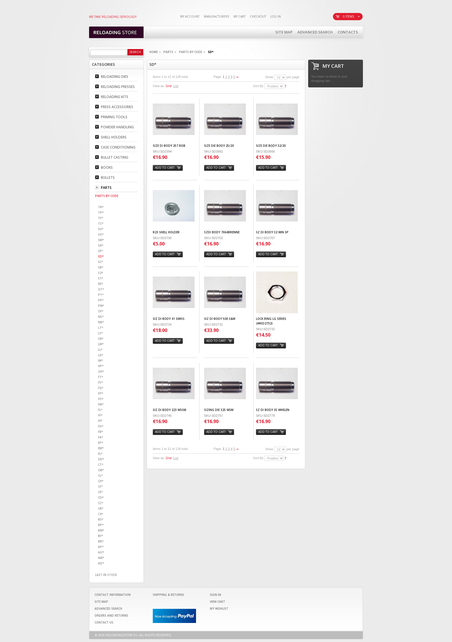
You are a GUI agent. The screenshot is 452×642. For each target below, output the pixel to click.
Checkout (258, 16)
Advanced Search (315, 32)
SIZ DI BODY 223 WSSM (169, 410)
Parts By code (190, 52)
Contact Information (113, 595)
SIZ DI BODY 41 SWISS (168, 319)
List (175, 86)
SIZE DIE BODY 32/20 (271, 146)
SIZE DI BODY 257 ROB (169, 146)
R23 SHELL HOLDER (166, 232)
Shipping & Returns (168, 595)
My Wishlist (219, 609)
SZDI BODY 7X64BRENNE (222, 232)
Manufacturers (216, 16)
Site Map (284, 32)
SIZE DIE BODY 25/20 (219, 146)
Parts (168, 52)
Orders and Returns (111, 615)
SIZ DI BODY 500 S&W (219, 319)
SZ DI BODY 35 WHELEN (272, 410)
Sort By (258, 86)
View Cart (217, 602)
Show (269, 77)
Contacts (348, 32)
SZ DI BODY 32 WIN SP (272, 232)
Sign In (215, 595)
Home (153, 52)
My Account (189, 16)
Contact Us (104, 622)
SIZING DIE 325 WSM (218, 410)
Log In (275, 16)
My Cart (239, 16)
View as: (159, 86)
